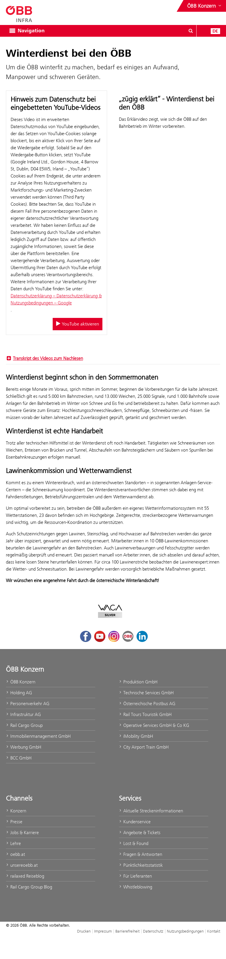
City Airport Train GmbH (144, 747)
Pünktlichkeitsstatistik (141, 865)
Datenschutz (153, 931)
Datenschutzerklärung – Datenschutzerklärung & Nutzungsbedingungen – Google (56, 299)
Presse (14, 821)
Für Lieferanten (135, 876)
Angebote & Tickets (139, 832)
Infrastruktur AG (23, 714)
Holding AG (19, 692)
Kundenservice (135, 821)
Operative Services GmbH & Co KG (154, 725)
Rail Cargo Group (24, 725)
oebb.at (15, 854)
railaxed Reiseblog (25, 876)
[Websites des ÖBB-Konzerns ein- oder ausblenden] (205, 6)
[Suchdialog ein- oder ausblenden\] (191, 31)
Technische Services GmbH (146, 692)
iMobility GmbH (136, 736)
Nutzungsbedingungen (185, 931)
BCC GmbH (18, 758)
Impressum (103, 931)
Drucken (84, 931)
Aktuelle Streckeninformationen (151, 811)
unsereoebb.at (22, 865)
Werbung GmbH (23, 747)
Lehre (13, 843)
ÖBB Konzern (20, 682)
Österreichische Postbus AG (147, 703)
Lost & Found (133, 843)
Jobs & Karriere (22, 832)
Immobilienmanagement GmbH (38, 736)
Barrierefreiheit (127, 931)
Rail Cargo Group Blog (29, 887)
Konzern (16, 811)
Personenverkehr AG (27, 703)
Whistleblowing (135, 887)
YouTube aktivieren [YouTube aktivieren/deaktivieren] (77, 324)
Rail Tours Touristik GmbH (145, 714)
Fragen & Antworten (140, 854)
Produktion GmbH (138, 682)
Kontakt (213, 931)
